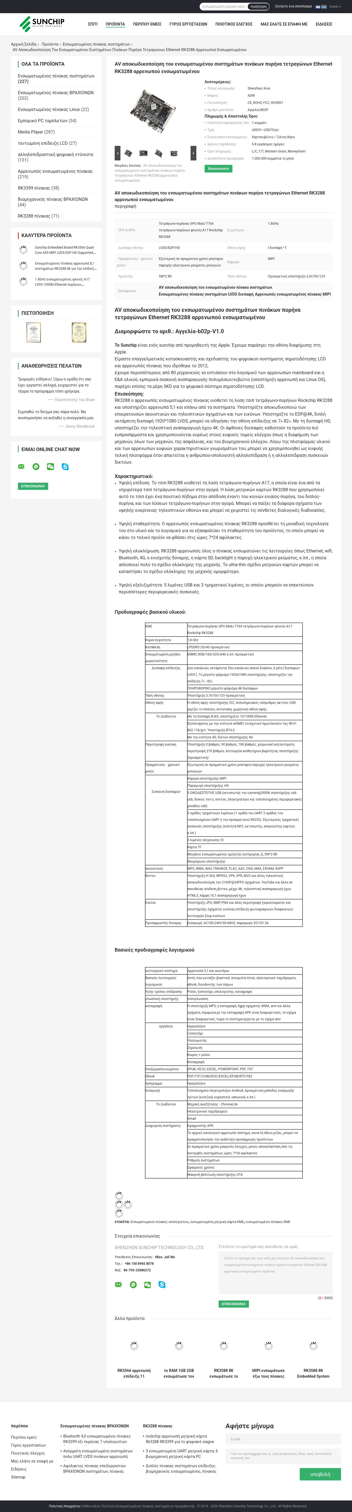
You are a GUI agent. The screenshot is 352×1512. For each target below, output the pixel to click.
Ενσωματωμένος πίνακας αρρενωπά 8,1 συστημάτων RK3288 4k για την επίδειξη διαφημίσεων (65, 269)
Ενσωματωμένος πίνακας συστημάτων (96, 44)
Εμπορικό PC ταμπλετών (42, 120)
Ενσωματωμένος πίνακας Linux (49, 109)
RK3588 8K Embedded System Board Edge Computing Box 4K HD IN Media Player (313, 1373)
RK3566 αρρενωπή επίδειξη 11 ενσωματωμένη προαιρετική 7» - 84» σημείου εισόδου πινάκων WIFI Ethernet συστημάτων (134, 1373)
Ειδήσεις (324, 24)
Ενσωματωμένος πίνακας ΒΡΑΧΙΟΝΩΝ (56, 92)
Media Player (30, 132)
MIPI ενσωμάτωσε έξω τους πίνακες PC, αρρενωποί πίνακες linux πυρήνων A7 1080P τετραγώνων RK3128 (268, 1373)
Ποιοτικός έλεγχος (233, 24)
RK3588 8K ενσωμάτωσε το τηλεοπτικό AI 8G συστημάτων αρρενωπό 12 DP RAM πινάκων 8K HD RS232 (224, 1373)
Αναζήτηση (258, 7)
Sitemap (18, 1477)
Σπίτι (93, 24)
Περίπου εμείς (147, 24)
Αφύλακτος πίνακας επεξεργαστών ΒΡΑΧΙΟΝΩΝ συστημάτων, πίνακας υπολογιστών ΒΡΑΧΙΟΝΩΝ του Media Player (95, 1469)
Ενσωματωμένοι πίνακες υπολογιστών (159, 1222)
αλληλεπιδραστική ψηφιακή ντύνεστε (56, 154)
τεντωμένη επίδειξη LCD (43, 143)
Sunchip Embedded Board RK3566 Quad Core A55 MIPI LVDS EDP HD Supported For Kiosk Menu (64, 253)
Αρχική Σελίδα (23, 44)
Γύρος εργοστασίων (188, 24)
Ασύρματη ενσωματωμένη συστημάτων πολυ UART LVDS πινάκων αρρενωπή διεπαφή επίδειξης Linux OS (98, 1454)
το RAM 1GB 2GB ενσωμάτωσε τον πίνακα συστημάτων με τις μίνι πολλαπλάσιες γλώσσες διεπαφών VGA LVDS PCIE (179, 1373)
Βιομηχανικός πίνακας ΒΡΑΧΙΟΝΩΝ (53, 199)
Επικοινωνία (218, 168)
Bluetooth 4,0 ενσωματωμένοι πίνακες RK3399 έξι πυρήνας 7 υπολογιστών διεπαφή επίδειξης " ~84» (97, 1440)
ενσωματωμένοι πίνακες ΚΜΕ (268, 1222)
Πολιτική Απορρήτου (64, 1506)
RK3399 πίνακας (34, 188)
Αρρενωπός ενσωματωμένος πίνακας (55, 171)
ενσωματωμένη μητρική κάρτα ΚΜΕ (217, 1222)
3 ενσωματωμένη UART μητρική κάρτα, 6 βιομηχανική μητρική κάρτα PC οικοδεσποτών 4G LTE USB (182, 1454)
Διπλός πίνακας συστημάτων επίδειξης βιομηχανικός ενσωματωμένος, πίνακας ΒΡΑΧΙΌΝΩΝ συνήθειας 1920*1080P (181, 1469)
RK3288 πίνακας (34, 216)
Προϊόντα (115, 24)
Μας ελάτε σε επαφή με (284, 24)
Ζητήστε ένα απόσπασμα (293, 6)
